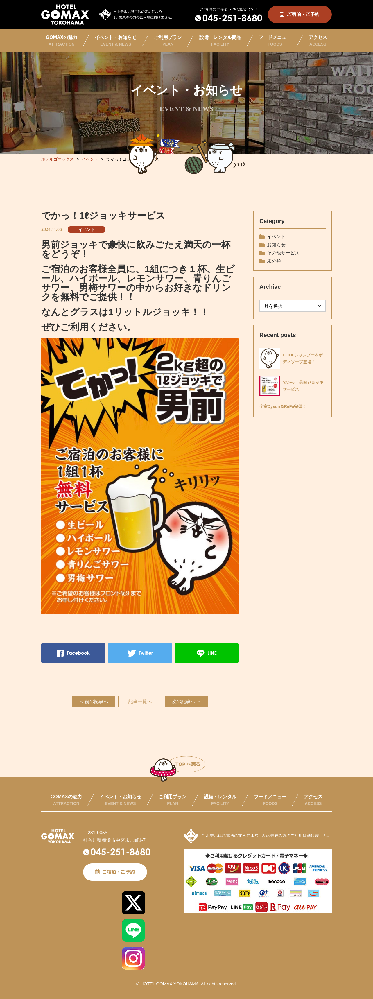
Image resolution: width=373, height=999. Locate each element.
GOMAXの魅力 (61, 40)
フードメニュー (275, 40)
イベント (86, 229)
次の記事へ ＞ (186, 701)
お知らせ (276, 244)
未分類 (274, 261)
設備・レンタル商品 (220, 40)
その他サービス (283, 252)
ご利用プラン (168, 40)
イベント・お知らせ (116, 40)
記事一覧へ (140, 701)
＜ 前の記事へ (93, 701)
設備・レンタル (220, 800)
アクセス (318, 40)
